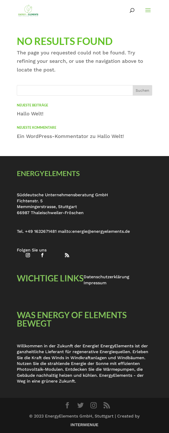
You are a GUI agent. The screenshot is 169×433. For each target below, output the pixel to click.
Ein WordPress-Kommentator (52, 136)
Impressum (95, 282)
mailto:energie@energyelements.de (94, 231)
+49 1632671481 (41, 231)
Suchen (142, 90)
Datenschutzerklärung (106, 276)
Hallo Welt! (30, 114)
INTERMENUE (84, 424)
